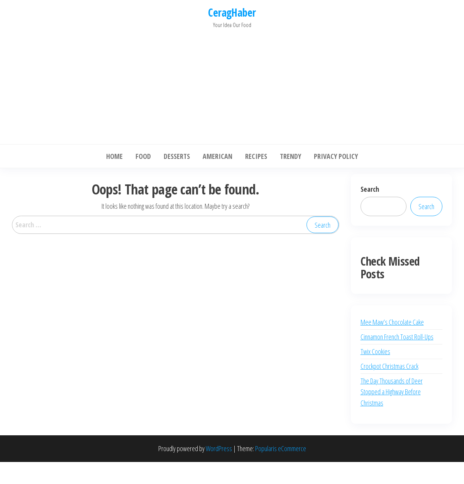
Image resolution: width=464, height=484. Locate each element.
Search (370, 189)
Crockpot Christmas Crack (389, 366)
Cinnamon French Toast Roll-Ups (397, 336)
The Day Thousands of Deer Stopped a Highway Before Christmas (392, 392)
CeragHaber (232, 12)
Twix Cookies (375, 351)
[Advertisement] (232, 84)
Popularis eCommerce (280, 448)
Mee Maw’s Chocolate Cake (392, 322)
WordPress (219, 448)
